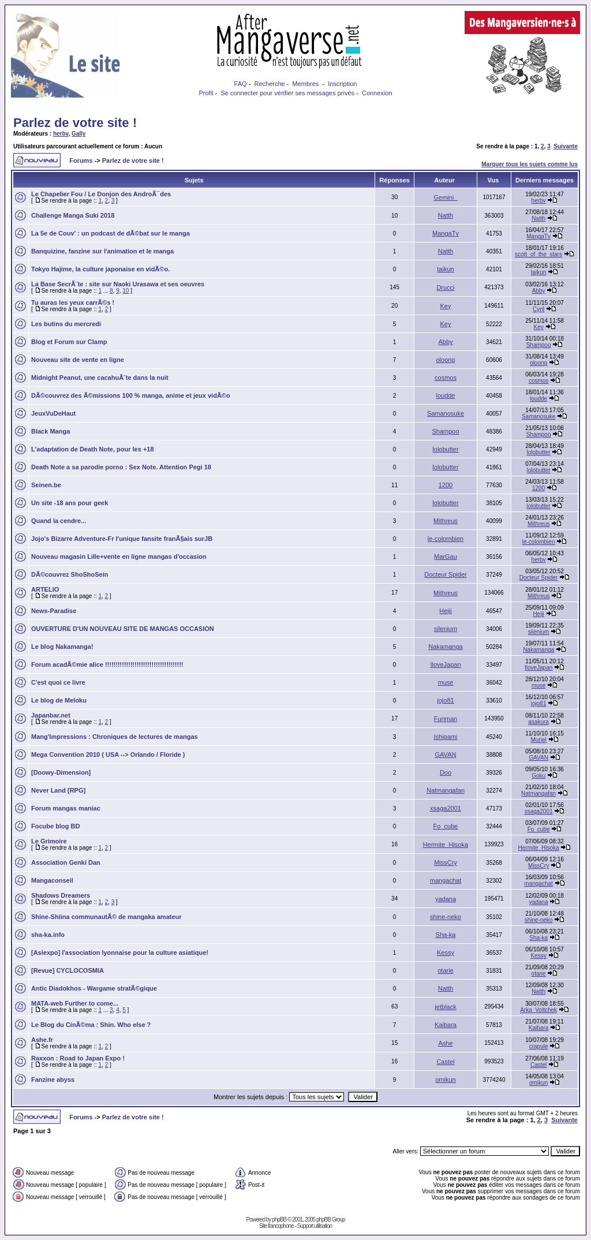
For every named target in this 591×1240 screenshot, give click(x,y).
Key (445, 305)
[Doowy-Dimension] (61, 772)
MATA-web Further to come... (74, 1003)
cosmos (446, 377)
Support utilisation (314, 1226)
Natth (445, 215)
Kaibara (446, 1024)
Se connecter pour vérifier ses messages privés (287, 92)
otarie (445, 970)
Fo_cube (445, 826)
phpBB (279, 1219)
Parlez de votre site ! (75, 122)
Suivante (565, 146)
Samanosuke (445, 413)
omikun (445, 1079)
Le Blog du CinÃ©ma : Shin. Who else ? (91, 1024)
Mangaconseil (52, 880)
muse (446, 682)
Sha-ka (446, 934)
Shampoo (538, 345)
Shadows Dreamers (60, 895)
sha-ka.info (48, 934)
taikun (445, 269)
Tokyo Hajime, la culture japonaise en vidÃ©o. (100, 269)
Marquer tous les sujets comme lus (529, 164)
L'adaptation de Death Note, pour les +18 (92, 449)
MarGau (445, 556)
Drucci (445, 287)
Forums (80, 160)
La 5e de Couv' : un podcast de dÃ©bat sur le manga (110, 233)
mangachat (445, 880)
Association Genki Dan (65, 862)
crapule (538, 1046)
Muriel (538, 740)
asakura (538, 722)
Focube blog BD (55, 826)
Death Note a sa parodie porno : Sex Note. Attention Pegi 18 (121, 467)
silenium (445, 628)
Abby (538, 290)
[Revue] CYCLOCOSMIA (67, 970)
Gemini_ (446, 197)
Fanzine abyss (52, 1079)
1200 (445, 484)
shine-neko (445, 916)
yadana (445, 898)
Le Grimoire (49, 841)
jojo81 (445, 700)
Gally (78, 133)
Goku (538, 775)
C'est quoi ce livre (58, 682)
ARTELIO (45, 589)
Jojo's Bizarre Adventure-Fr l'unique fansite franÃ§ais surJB (121, 538)
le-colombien (445, 538)
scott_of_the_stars (538, 254)
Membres (306, 83)
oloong (445, 359)
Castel (445, 1061)
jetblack (445, 1006)
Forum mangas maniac (65, 808)
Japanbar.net (50, 715)
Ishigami (446, 736)
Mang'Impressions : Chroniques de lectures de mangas (114, 736)
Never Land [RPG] (58, 790)
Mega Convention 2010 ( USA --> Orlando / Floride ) (108, 754)
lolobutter (445, 449)
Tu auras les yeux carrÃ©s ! (72, 302)
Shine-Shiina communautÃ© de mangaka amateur (106, 916)
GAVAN (446, 754)
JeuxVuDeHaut (53, 413)
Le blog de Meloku (59, 700)
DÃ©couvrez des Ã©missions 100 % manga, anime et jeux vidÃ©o (130, 395)
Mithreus (445, 520)
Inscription (342, 83)
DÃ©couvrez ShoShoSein (69, 574)
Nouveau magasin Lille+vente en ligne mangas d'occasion (119, 556)
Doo (445, 772)
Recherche (269, 83)
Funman (445, 718)
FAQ (240, 83)
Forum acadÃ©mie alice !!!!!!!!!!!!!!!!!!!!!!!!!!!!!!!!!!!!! (107, 664)
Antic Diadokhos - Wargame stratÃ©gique (94, 988)
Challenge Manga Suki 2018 (72, 215)
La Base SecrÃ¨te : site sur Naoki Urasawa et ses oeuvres (117, 284)
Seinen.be (46, 484)
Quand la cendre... (58, 520)
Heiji (445, 610)
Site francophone (276, 1226)
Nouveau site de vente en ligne (77, 359)
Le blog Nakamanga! (62, 646)
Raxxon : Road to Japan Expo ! (78, 1058)
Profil (206, 92)
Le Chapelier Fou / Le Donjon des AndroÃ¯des (101, 194)
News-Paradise (53, 610)
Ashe (445, 1043)
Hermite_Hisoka (445, 844)
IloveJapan (445, 664)
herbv (61, 133)
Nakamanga (445, 646)
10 (125, 290)
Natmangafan (446, 790)
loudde (445, 395)
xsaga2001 (445, 808)
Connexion (377, 92)
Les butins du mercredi (66, 323)
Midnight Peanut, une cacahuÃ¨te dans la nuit (100, 377)
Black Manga (50, 431)
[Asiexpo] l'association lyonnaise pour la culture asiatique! (119, 952)
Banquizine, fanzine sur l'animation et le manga (102, 251)
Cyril (538, 309)
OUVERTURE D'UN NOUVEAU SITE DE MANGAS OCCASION (122, 628)
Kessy (445, 952)
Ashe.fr (42, 1039)
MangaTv (445, 233)
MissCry (445, 862)
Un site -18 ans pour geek (69, 502)
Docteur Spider (445, 574)
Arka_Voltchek (538, 1010)
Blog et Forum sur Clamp (69, 341)
